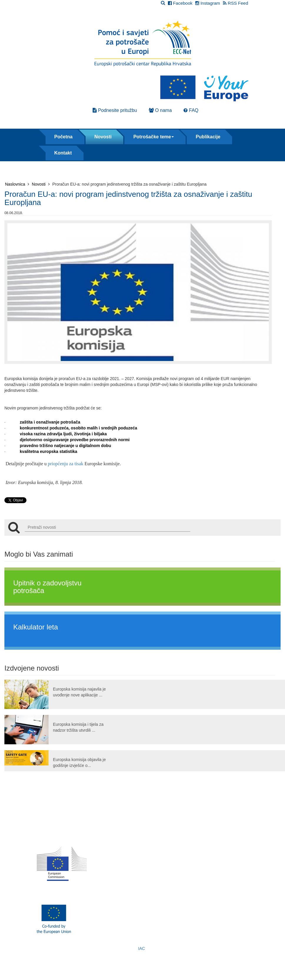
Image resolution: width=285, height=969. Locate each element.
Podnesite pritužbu (115, 110)
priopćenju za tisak (66, 463)
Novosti (103, 136)
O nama (160, 110)
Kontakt (63, 152)
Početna (63, 136)
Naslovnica (17, 184)
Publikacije (208, 136)
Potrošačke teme (153, 136)
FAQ (191, 110)
